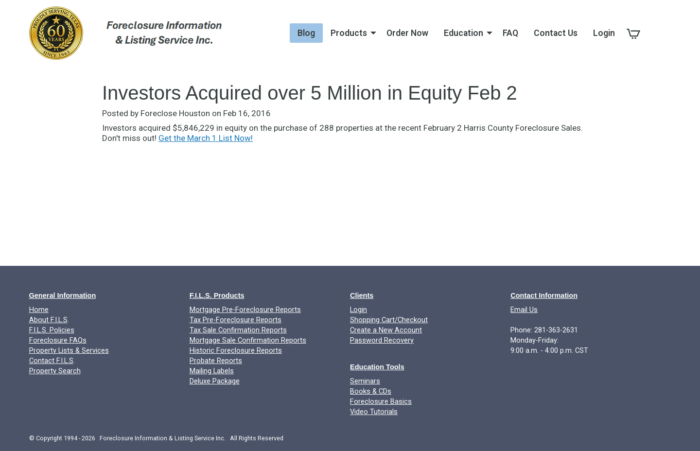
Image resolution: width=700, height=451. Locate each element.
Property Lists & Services (69, 351)
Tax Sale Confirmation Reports (238, 330)
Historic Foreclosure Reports (236, 351)
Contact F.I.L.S (51, 361)
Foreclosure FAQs (58, 340)
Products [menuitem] (349, 33)
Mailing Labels (212, 371)
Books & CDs (370, 391)
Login (358, 310)
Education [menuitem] (463, 33)
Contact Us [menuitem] (556, 33)
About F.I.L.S (48, 320)
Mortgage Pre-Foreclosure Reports (245, 310)
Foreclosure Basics (381, 402)
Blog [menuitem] (306, 33)
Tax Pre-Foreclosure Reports (235, 320)
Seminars (365, 381)
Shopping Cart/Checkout (389, 320)
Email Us (524, 310)
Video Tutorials (374, 412)
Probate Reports (216, 361)
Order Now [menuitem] (407, 33)
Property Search (55, 371)
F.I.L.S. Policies (51, 330)
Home (39, 310)
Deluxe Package (215, 381)
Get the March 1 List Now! (205, 138)
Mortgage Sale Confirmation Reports (248, 340)
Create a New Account (386, 330)
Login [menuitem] (604, 33)
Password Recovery (382, 340)
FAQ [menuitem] (510, 33)
